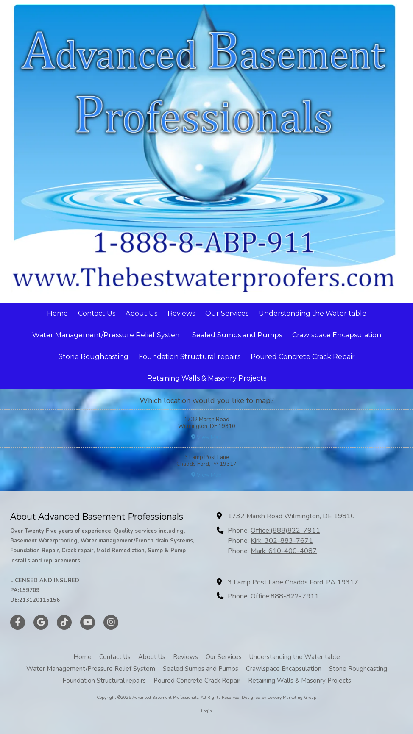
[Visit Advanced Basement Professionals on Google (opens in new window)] (40, 622)
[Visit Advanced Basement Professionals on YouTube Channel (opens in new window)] (87, 622)
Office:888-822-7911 (285, 596)
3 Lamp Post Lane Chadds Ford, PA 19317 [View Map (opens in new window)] (293, 582)
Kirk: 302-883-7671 (282, 540)
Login (206, 711)
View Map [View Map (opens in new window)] (206, 437)
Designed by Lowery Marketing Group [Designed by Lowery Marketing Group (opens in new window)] (279, 698)
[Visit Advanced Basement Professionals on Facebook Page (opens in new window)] (17, 622)
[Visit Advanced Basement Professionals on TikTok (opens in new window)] (64, 622)
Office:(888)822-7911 (285, 530)
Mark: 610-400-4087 (284, 551)
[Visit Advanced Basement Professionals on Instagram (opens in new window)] (110, 622)
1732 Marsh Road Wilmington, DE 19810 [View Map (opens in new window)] (291, 516)
